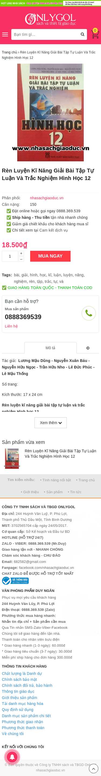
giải (25, 275)
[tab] (50, 348)
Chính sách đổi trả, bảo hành (27, 685)
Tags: (7, 275)
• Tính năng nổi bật (55, 480)
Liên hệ (11, 326)
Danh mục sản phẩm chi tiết (26, 716)
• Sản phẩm (53, 492)
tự (55, 281)
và (61, 281)
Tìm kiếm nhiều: (21, 480)
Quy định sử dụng (17, 709)
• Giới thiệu (30, 492)
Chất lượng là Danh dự (22, 673)
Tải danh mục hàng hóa (22, 703)
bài (16, 275)
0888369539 (23, 316)
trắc (48, 281)
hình (33, 275)
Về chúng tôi (13, 734)
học (43, 275)
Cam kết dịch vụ (53, 230)
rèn (32, 281)
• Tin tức (74, 492)
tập (39, 281)
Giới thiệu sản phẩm (19, 697)
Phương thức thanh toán (23, 728)
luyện (68, 275)
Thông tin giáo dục (18, 691)
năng (79, 275)
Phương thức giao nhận (22, 722)
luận (57, 275)
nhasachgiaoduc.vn (50, 770)
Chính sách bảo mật (19, 679)
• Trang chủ (85, 480)
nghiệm (20, 281)
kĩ (49, 275)
